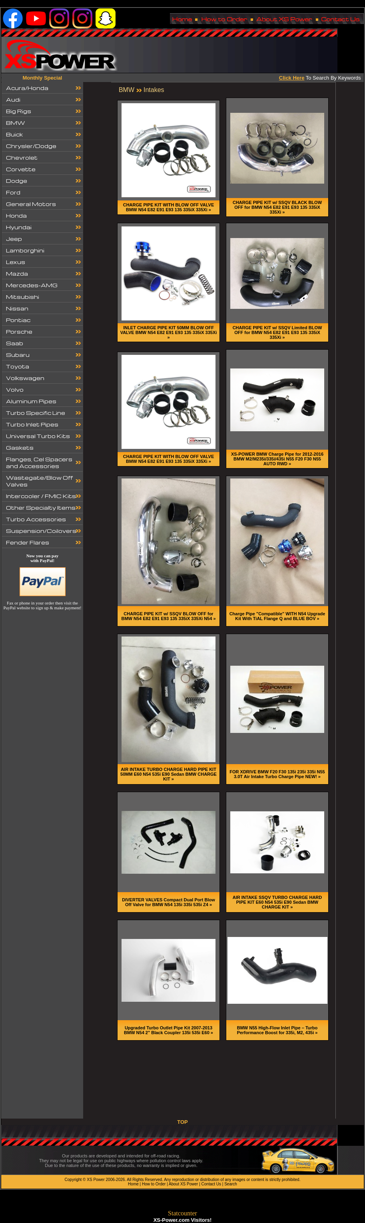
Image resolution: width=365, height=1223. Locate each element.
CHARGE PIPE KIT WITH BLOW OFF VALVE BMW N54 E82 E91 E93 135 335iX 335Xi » (168, 207)
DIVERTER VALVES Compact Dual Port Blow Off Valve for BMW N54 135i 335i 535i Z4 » (168, 902)
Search (230, 1184)
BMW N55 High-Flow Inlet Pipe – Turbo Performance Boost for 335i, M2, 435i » (277, 1030)
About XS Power (183, 1184)
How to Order (154, 1184)
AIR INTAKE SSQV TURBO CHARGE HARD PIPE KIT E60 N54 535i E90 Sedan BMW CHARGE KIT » (277, 902)
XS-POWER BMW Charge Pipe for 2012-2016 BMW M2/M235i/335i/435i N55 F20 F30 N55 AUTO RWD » (277, 459)
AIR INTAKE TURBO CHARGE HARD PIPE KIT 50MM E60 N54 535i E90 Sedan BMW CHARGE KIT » (168, 774)
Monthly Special (42, 78)
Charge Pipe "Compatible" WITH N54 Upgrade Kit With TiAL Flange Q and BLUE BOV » (277, 616)
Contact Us (211, 1184)
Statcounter (182, 1213)
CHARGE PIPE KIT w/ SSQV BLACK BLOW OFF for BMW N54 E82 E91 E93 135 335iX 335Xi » (277, 207)
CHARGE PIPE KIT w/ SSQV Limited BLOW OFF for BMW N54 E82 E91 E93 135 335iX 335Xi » (277, 332)
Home (133, 1184)
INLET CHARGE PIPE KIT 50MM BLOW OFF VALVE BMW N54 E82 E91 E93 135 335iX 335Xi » (168, 332)
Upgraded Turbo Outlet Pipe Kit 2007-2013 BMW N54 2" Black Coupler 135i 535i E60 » (168, 1030)
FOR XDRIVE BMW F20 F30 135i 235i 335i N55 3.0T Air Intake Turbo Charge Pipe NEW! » (277, 774)
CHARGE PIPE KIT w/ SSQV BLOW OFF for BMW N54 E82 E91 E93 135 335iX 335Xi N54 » (168, 616)
